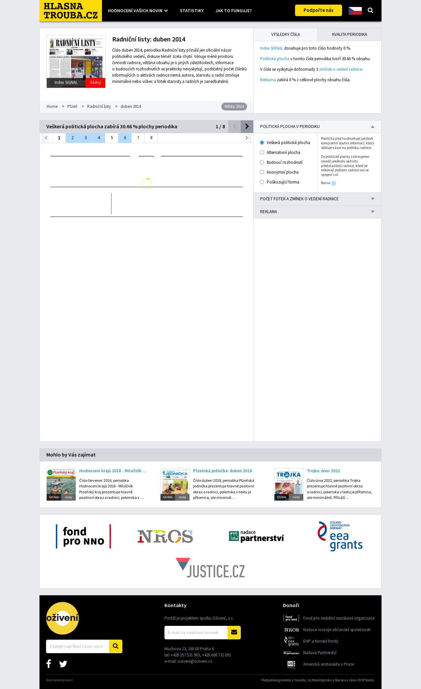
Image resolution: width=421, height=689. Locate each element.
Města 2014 (234, 106)
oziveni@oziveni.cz (195, 661)
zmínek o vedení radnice (340, 69)
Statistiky (192, 10)
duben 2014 (131, 106)
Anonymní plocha (279, 172)
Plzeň (72, 106)
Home (52, 106)
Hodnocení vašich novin (135, 10)
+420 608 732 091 (216, 655)
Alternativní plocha (280, 152)
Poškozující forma (279, 182)
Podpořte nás (319, 10)
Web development (59, 680)
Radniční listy (99, 106)
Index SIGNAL (271, 48)
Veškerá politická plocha (285, 142)
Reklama (268, 80)
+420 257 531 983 (185, 655)
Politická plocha (274, 59)
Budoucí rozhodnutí (281, 162)
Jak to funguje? (233, 10)
